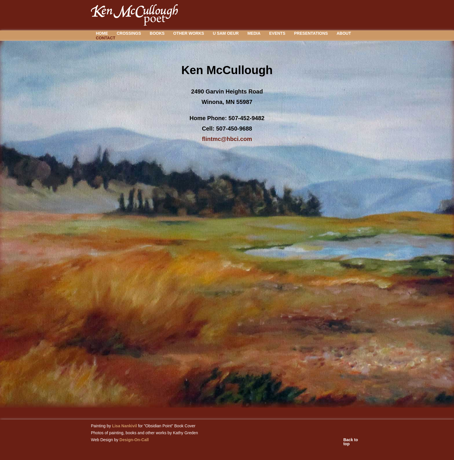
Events (277, 33)
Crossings (129, 33)
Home (102, 33)
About (343, 33)
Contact (105, 38)
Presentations (311, 33)
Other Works (188, 33)
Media (253, 33)
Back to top (350, 442)
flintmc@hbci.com (227, 139)
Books (157, 33)
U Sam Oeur (226, 33)
